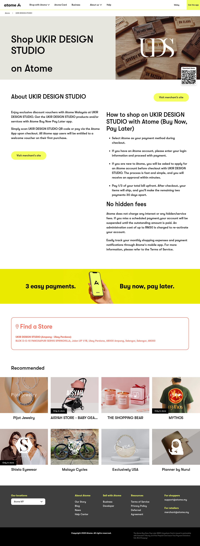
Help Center (81, 514)
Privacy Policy (139, 506)
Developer (108, 506)
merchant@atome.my (176, 512)
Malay (176, 5)
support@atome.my (175, 499)
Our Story (80, 501)
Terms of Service (140, 501)
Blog (77, 506)
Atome (7, 13)
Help (109, 5)
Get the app (193, 5)
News (78, 510)
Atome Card (60, 5)
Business (76, 5)
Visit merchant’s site (29, 155)
